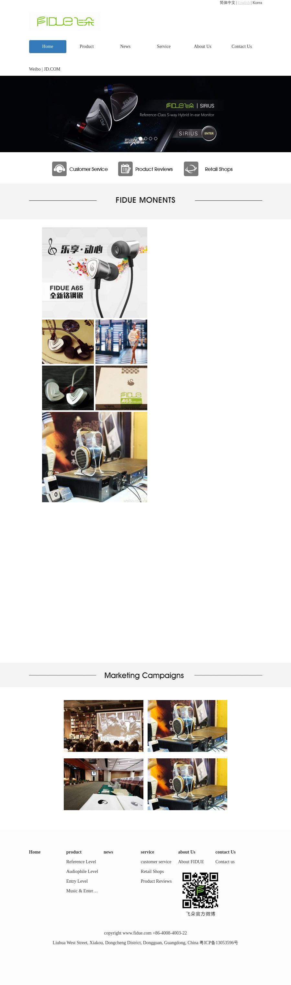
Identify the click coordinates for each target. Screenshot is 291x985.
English (244, 2)
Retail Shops (152, 871)
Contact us (225, 861)
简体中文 (227, 2)
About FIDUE (191, 861)
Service (164, 46)
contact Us (225, 852)
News (125, 46)
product (74, 852)
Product (87, 46)
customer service (156, 861)
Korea (257, 2)
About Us (202, 46)
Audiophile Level (82, 871)
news (108, 852)
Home (47, 46)
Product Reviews (156, 881)
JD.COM (52, 69)
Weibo (35, 69)
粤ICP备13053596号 (218, 942)
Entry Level (77, 881)
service (147, 852)
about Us (186, 852)
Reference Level (81, 861)
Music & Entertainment (87, 891)
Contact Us (242, 46)
